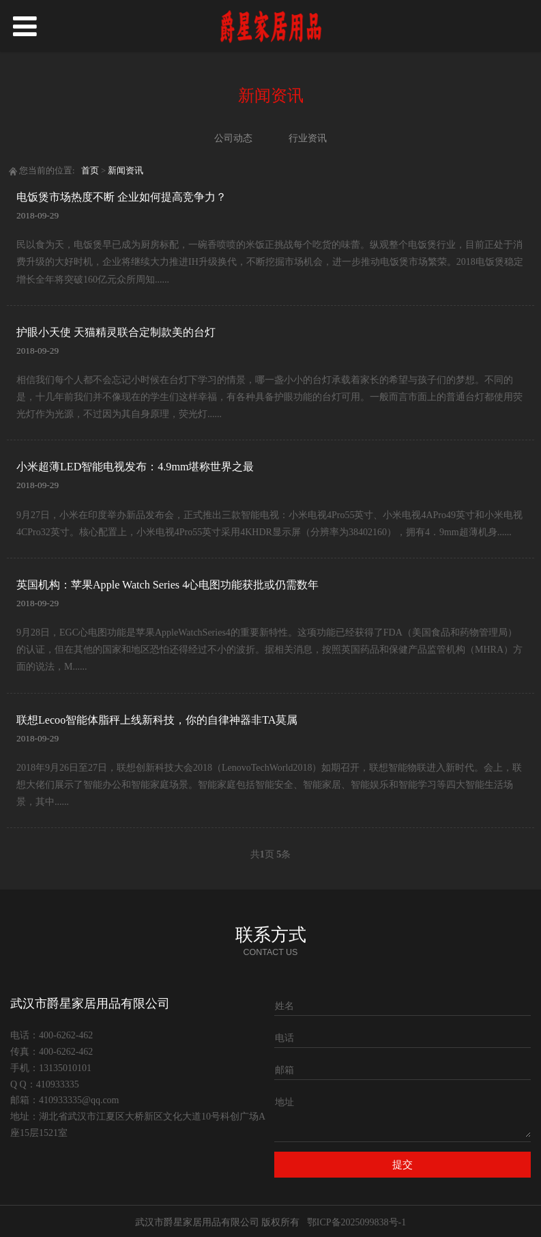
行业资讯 (308, 138)
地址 (284, 1102)
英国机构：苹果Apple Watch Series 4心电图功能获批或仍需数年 (167, 585)
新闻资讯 (125, 170)
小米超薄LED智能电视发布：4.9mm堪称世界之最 (135, 466)
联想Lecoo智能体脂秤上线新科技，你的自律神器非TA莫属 (156, 720)
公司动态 (233, 138)
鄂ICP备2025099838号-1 (356, 1222)
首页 (90, 170)
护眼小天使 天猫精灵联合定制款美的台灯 (116, 332)
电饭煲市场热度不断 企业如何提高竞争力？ (121, 197)
